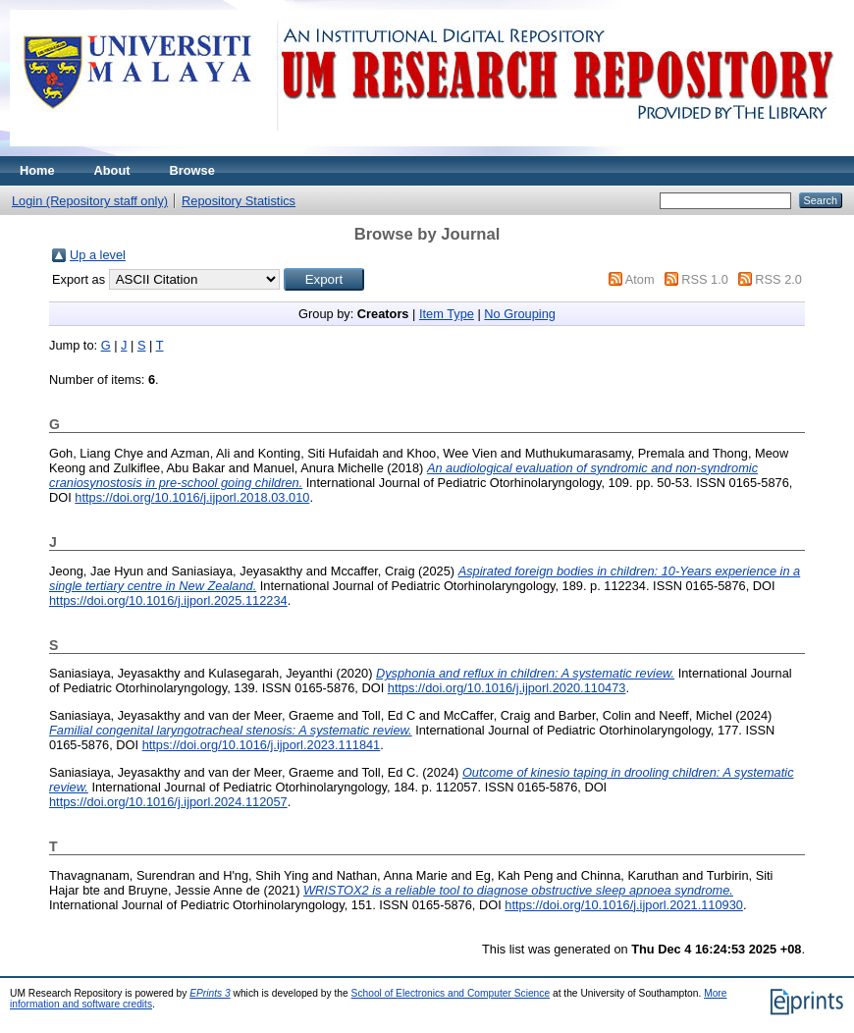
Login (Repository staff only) (90, 200)
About (112, 170)
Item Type (446, 313)
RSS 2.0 (778, 279)
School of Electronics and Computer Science (451, 993)
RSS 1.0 (704, 279)
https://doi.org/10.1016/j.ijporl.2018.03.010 (192, 497)
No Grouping (520, 313)
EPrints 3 (210, 993)
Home (37, 170)
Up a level (98, 254)
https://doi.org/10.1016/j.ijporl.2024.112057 (168, 801)
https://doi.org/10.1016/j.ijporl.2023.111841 (261, 744)
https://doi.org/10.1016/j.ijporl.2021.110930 (624, 904)
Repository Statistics (238, 200)
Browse (192, 170)
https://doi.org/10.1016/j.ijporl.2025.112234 (168, 600)
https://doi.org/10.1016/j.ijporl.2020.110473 (507, 687)
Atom (640, 279)
